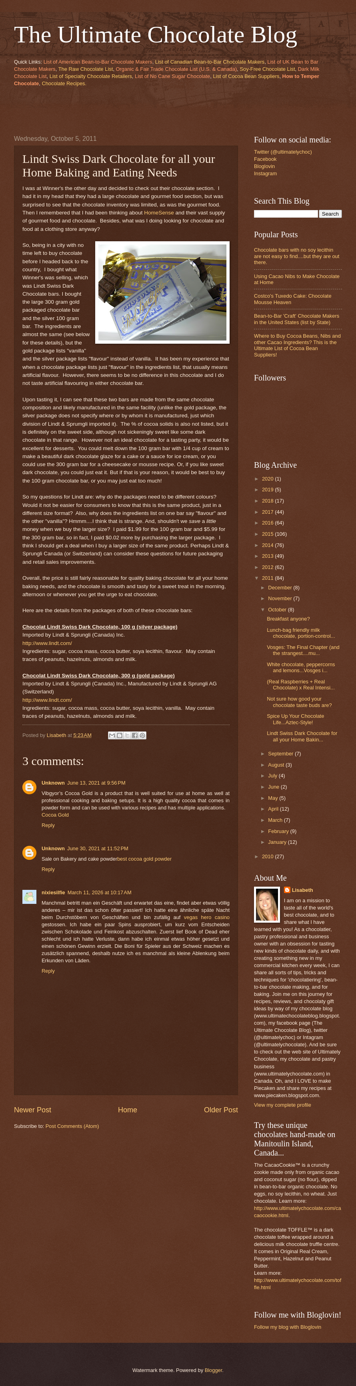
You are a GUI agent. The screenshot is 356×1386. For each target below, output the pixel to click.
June (274, 787)
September (281, 754)
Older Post (221, 1110)
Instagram (265, 173)
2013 (268, 556)
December (280, 588)
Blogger (213, 1370)
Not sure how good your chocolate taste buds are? (299, 702)
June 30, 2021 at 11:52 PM (97, 848)
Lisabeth (302, 890)
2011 (268, 578)
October (278, 610)
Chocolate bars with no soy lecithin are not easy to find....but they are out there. (296, 256)
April (274, 809)
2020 (268, 479)
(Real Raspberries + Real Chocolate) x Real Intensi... (301, 685)
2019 (268, 490)
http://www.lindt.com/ (47, 643)
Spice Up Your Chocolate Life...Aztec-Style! (295, 719)
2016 (268, 523)
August (277, 765)
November (280, 598)
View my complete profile (282, 1105)
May (273, 798)
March (276, 820)
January (278, 842)
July (273, 776)
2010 (268, 856)
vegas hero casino (207, 917)
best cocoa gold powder (144, 859)
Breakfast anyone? (288, 619)
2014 (268, 545)
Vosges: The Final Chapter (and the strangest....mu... (303, 650)
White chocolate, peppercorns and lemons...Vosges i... (301, 667)
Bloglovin (264, 166)
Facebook (265, 159)
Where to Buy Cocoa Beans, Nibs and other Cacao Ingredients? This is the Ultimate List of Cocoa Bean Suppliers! (297, 345)
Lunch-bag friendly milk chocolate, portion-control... (301, 633)
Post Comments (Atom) (72, 1126)
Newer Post (32, 1110)
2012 (268, 567)
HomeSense (159, 213)
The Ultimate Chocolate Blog (155, 34)
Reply (48, 825)
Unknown (53, 783)
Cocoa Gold (55, 815)
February (279, 831)
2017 (268, 512)
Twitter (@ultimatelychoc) (283, 152)
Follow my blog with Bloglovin (287, 1327)
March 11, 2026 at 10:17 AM (100, 892)
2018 (268, 501)
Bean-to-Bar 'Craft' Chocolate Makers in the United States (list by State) (296, 319)
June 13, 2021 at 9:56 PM (96, 783)
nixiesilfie (53, 892)
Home (127, 1110)
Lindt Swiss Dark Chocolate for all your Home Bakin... (302, 736)
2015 (268, 534)
